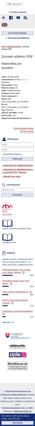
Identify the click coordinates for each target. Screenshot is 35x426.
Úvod (3, 47)
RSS (25, 17)
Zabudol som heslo (12, 176)
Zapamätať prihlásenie (11, 154)
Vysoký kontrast (3, 17)
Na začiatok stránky (25, 128)
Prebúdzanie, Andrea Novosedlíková (17, 311)
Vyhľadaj (18, 195)
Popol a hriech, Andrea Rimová (15, 292)
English (4, 24)
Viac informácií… (15, 419)
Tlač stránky (28, 131)
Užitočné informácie (17, 38)
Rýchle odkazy (17, 12)
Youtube (18, 17)
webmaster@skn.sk (22, 411)
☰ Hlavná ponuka (17, 33)
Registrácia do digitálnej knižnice (18, 165)
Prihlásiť (17, 159)
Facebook (11, 17)
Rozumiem (17, 423)
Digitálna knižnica (14, 47)
